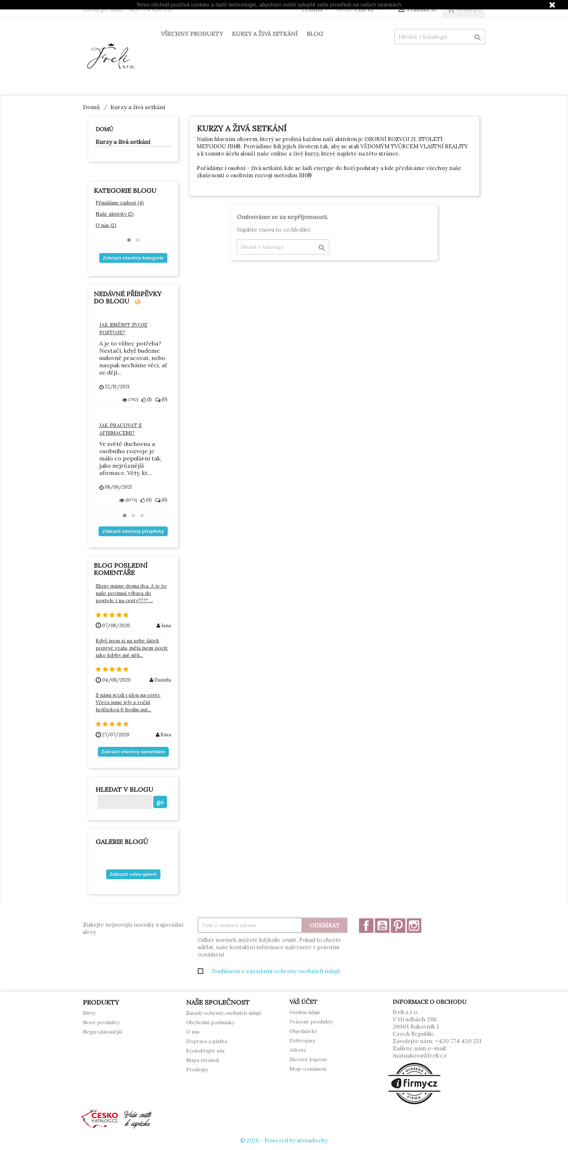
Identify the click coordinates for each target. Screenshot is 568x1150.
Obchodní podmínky (210, 1022)
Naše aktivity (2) (115, 214)
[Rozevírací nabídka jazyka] (316, 9)
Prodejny (197, 1069)
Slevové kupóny (308, 1059)
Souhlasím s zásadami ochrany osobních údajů (276, 971)
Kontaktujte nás (205, 1050)
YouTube (382, 925)
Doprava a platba (206, 1041)
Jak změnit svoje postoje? (123, 329)
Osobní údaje (305, 1012)
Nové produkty (101, 1022)
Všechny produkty (192, 33)
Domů (104, 129)
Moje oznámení (307, 1069)
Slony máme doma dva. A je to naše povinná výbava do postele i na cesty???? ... (131, 593)
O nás (193, 1032)
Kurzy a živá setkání (265, 33)
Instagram (414, 925)
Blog (314, 33)
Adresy (297, 1050)
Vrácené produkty (311, 1021)
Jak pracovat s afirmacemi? (120, 429)
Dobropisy (302, 1040)
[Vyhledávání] (439, 36)
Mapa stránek (202, 1060)
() (147, 399)
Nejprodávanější (102, 1032)
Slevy (89, 1013)
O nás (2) (106, 225)
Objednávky (303, 1031)
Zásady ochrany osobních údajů (223, 1013)
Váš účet (303, 1001)
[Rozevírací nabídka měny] (368, 9)
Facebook (366, 925)
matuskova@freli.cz (420, 1055)
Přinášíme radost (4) (120, 202)
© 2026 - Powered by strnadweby (284, 1140)
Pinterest (398, 925)
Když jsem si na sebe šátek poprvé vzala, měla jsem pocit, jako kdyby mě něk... (132, 647)
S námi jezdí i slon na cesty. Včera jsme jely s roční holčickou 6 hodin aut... (128, 702)
